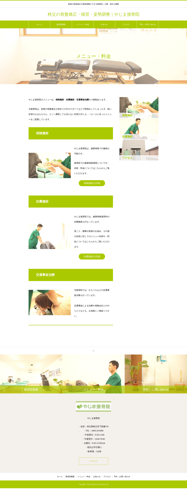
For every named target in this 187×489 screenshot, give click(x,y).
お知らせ (104, 24)
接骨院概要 (61, 24)
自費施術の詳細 (92, 256)
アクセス (126, 24)
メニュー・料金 (82, 24)
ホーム (39, 24)
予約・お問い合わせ (147, 24)
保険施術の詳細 (92, 183)
